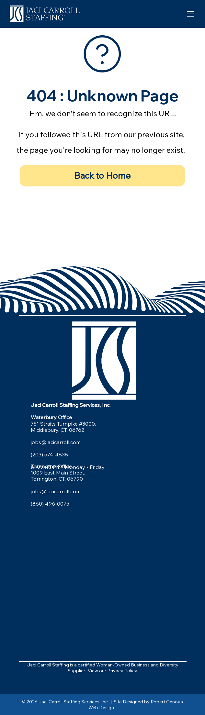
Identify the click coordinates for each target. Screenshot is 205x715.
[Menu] (190, 13)
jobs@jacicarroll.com (56, 442)
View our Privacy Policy (112, 671)
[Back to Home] (102, 176)
